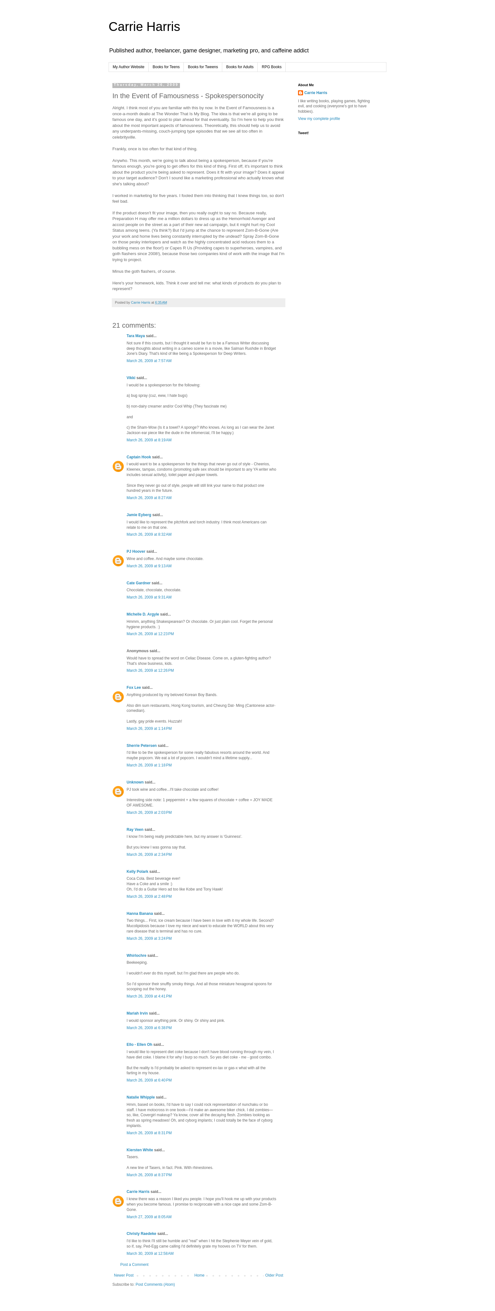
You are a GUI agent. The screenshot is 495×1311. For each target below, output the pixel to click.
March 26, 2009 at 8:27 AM (149, 498)
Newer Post (124, 1275)
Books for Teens (166, 67)
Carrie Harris (144, 26)
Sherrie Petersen (142, 745)
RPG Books (272, 67)
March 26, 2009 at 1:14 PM (149, 728)
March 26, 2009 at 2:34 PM (149, 854)
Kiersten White (140, 1150)
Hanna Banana (140, 913)
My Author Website (129, 67)
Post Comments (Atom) (155, 1284)
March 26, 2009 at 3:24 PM (149, 938)
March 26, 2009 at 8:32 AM (149, 534)
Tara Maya (136, 336)
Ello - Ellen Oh (139, 1044)
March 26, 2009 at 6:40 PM (149, 1080)
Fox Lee (134, 687)
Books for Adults (240, 67)
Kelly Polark (137, 871)
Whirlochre (136, 955)
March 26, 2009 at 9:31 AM (149, 597)
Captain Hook (139, 457)
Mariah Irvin (137, 1013)
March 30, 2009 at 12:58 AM (150, 1253)
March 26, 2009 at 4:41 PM (149, 996)
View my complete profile (319, 118)
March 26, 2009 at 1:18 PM (149, 765)
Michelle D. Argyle (143, 614)
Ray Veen (135, 829)
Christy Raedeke (141, 1233)
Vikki (131, 378)
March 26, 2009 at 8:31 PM (149, 1133)
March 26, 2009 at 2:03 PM (149, 812)
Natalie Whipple (141, 1097)
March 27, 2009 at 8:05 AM (149, 1217)
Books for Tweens (203, 67)
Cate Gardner (139, 583)
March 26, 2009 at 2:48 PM (149, 896)
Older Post (274, 1275)
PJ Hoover (136, 551)
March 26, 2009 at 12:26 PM (150, 670)
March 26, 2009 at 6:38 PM (149, 1028)
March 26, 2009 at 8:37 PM (149, 1175)
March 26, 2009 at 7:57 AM (149, 361)
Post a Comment (134, 1264)
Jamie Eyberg (139, 515)
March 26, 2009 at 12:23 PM (150, 634)
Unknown (135, 782)
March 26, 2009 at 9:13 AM (149, 566)
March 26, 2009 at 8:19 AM (149, 440)
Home (199, 1275)
